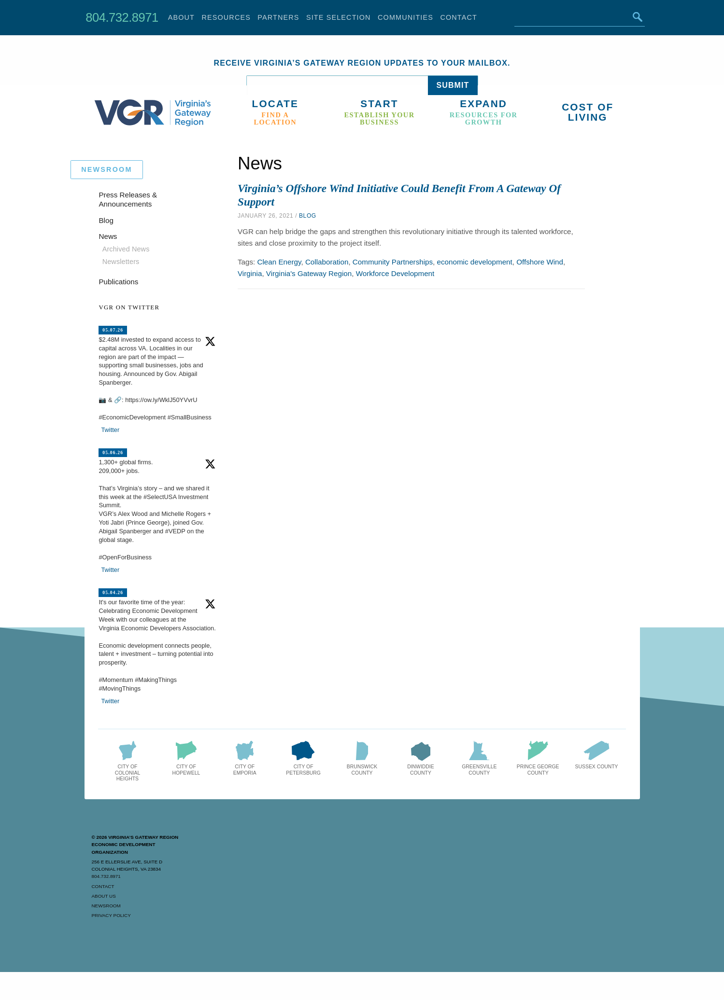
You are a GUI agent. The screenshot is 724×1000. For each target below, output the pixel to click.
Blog (307, 215)
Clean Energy (279, 262)
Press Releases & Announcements (128, 199)
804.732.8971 (121, 17)
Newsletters (121, 261)
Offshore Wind (539, 262)
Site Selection (338, 17)
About (181, 17)
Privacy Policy (111, 915)
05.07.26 (112, 330)
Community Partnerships (393, 262)
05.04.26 (112, 592)
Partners (278, 17)
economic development (474, 262)
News (108, 236)
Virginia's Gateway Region (309, 273)
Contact (458, 17)
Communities (405, 17)
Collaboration (327, 262)
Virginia (250, 273)
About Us (104, 896)
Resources (226, 17)
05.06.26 (112, 452)
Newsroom (106, 905)
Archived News (126, 249)
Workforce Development (395, 273)
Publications (118, 282)
